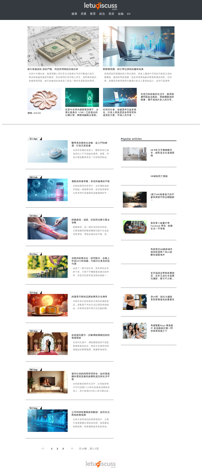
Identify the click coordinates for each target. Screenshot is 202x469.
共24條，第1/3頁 (89, 448)
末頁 (72, 448)
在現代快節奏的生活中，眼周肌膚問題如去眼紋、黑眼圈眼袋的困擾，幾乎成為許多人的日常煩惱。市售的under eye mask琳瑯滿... (157, 100)
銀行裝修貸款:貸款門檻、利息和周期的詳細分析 (53, 69)
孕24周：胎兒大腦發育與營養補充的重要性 (162, 298)
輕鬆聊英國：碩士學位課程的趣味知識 (123, 69)
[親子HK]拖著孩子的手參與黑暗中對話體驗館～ (162, 197)
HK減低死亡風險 (159, 176)
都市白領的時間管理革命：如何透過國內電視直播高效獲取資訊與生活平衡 (91, 376)
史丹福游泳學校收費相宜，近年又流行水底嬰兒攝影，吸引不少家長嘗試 (162, 277)
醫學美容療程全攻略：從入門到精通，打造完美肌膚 (89, 144)
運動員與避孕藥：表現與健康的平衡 (91, 181)
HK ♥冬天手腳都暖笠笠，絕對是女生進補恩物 (162, 153)
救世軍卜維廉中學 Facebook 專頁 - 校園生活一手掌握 (162, 226)
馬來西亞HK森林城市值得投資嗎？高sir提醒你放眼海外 (161, 252)
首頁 (43, 448)
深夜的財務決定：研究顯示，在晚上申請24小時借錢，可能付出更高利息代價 (91, 261)
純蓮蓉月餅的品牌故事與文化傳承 (89, 296)
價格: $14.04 (34, 113)
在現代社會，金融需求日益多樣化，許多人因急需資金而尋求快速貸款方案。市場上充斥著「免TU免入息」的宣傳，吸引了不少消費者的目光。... (119, 115)
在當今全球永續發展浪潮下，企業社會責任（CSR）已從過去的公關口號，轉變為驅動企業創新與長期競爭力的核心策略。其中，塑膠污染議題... (82, 115)
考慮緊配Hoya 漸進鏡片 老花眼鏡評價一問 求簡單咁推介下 (162, 328)
